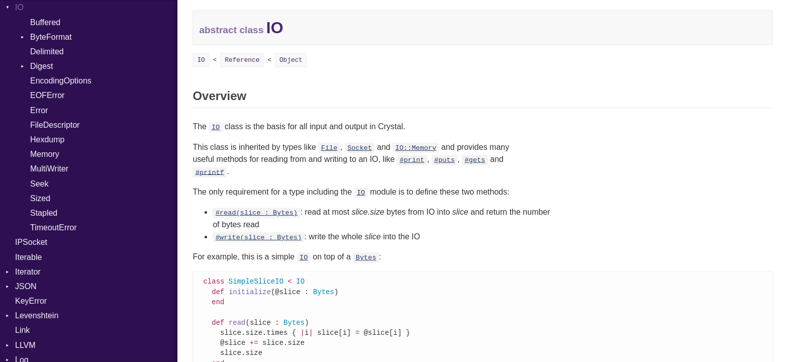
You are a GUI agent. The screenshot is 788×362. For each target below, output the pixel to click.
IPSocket (31, 242)
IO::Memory (416, 148)
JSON (26, 286)
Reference (242, 60)
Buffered (45, 22)
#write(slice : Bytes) (259, 237)
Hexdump (47, 139)
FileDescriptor (55, 125)
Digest (41, 66)
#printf (209, 172)
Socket (359, 148)
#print (412, 160)
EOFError (47, 95)
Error (39, 110)
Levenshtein (36, 315)
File (329, 148)
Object (291, 60)
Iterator (28, 271)
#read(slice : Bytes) (257, 213)
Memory (44, 154)
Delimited (47, 51)
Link (22, 330)
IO (19, 7)
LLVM (25, 345)
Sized (40, 198)
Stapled (43, 213)
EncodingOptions (60, 80)
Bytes (366, 257)
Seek (39, 183)
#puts (444, 160)
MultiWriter (49, 168)
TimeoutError (53, 227)
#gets (475, 160)
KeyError (31, 301)
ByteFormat (51, 37)
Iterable (28, 257)
